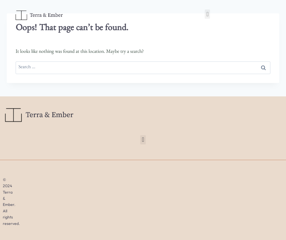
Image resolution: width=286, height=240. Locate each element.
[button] (207, 14)
